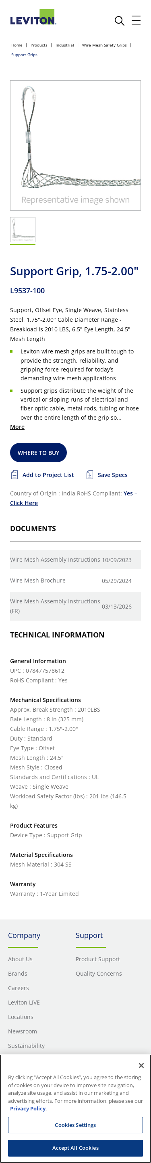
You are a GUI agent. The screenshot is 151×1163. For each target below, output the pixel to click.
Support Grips (24, 54)
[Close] (141, 1065)
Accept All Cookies (75, 1147)
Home (17, 45)
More (17, 426)
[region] (75, 1108)
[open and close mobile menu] (136, 20)
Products (39, 45)
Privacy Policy (28, 1108)
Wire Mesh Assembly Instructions (55, 559)
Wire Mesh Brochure (38, 580)
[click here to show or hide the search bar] (119, 21)
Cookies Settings (75, 1124)
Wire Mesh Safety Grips (104, 45)
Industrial (65, 45)
